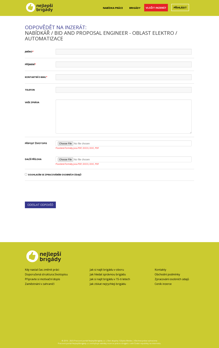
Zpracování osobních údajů (172, 279)
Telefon (30, 89)
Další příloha (33, 159)
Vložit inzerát (156, 7)
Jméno (28, 51)
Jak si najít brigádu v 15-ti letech (110, 279)
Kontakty (160, 269)
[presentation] (50, 190)
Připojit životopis (36, 143)
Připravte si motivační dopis (42, 279)
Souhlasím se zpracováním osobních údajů (53, 174)
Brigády (134, 8)
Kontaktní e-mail (35, 77)
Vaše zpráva (32, 102)
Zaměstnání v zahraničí (39, 284)
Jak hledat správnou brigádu (108, 274)
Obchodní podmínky (167, 274)
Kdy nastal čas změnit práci (42, 269)
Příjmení (30, 64)
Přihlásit (180, 7)
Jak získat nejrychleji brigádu (108, 284)
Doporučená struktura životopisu (46, 274)
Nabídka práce (113, 8)
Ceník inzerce (163, 284)
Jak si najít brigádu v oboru (107, 269)
